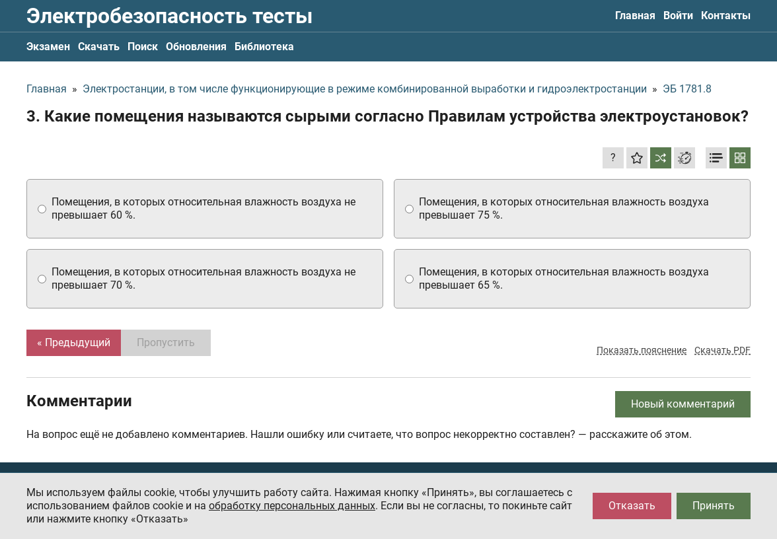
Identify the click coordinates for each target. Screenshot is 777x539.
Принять (713, 505)
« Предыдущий (73, 342)
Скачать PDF (722, 350)
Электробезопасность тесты (169, 15)
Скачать (99, 46)
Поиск (143, 46)
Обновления (196, 46)
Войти (678, 15)
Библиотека (264, 46)
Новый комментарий (683, 404)
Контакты (726, 15)
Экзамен (48, 46)
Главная (635, 15)
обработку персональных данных (292, 505)
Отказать (632, 505)
